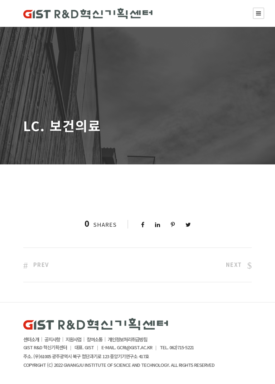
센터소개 (31, 339)
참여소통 (94, 339)
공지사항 (52, 339)
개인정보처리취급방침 (127, 339)
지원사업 (73, 339)
